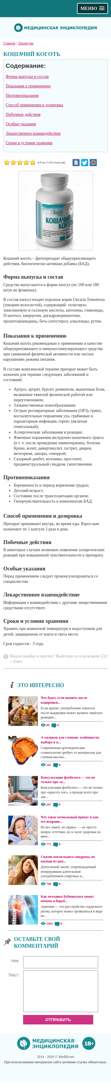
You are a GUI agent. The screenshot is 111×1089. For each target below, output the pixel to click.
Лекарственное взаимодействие (33, 133)
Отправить (58, 1026)
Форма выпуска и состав (27, 76)
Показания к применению (28, 86)
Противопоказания (22, 95)
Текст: (14, 975)
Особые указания (21, 124)
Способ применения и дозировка (34, 105)
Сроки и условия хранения (29, 143)
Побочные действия (23, 114)
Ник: (15, 960)
